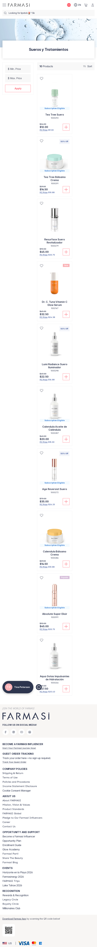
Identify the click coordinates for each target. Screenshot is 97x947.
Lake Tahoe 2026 (12, 885)
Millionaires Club (11, 908)
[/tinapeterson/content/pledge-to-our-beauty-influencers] (22, 817)
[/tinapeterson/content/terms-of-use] (9, 777)
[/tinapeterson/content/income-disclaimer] (19, 786)
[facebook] (5, 732)
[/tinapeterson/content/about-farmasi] (11, 800)
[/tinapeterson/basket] (86, 5)
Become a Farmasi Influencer (18, 836)
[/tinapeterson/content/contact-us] (8, 826)
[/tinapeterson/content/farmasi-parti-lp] (10, 853)
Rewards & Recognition (15, 895)
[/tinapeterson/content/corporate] (11, 813)
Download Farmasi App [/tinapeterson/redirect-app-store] (14, 918)
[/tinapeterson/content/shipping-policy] (12, 773)
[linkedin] (30, 732)
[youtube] (22, 732)
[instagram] (14, 732)
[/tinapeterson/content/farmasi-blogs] (10, 862)
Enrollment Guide (11, 845)
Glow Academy (11, 849)
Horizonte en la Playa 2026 (17, 872)
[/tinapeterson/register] (19, 748)
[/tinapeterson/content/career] (6, 822)
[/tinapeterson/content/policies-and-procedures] (16, 781)
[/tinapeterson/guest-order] (14, 762)
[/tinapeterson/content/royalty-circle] (10, 903)
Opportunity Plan (11, 840)
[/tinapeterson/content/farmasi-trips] (11, 881)
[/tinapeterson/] (19, 5)
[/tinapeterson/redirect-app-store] (8, 930)
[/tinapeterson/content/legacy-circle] (10, 899)
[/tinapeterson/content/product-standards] (13, 809)
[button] (18, 88)
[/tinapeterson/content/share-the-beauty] (12, 858)
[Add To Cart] (66, 127)
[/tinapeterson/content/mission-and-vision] (16, 804)
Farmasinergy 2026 (13, 876)
